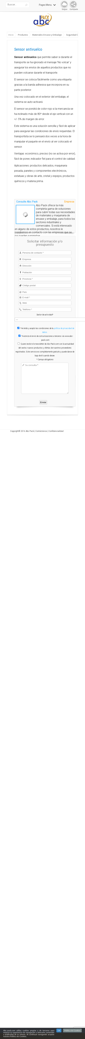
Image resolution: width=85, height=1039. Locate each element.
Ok (59, 1030)
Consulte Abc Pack (27, 201)
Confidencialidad (56, 431)
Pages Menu (47, 5)
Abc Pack (30, 431)
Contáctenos (41, 431)
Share (72, 4)
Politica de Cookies (72, 1030)
